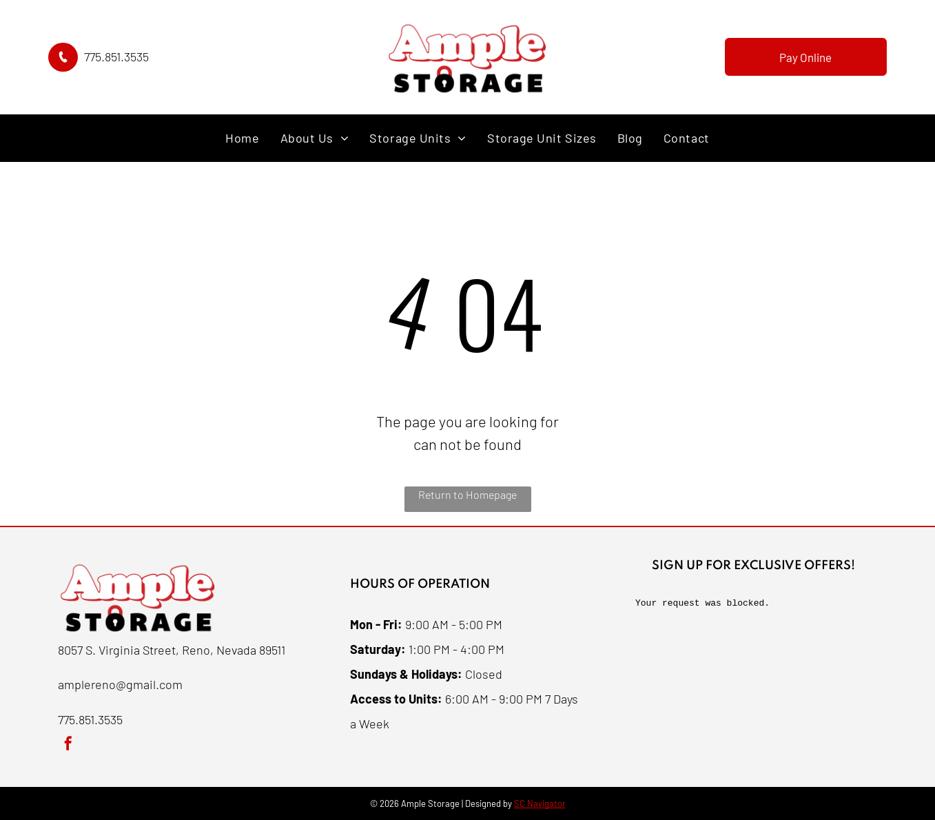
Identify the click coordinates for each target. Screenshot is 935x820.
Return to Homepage (467, 494)
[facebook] (68, 745)
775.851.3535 (116, 56)
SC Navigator (540, 803)
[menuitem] (242, 138)
